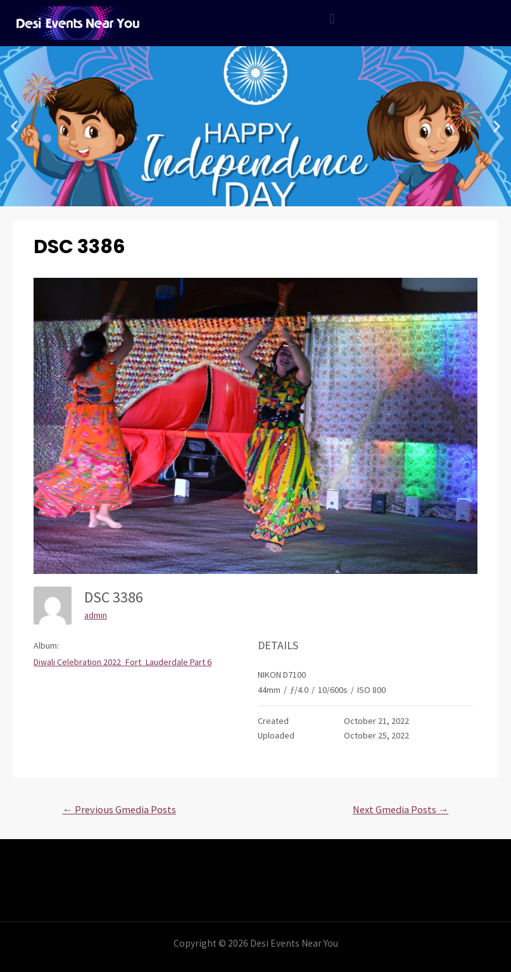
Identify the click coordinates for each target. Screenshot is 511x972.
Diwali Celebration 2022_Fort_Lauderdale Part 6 (122, 662)
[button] (14, 126)
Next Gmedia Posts (401, 809)
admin (95, 615)
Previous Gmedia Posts (119, 809)
